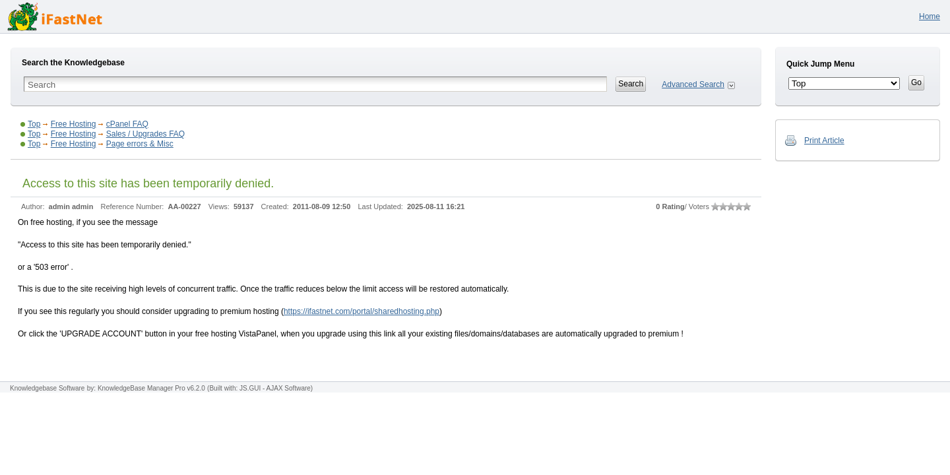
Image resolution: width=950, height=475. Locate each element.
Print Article (824, 140)
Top (34, 124)
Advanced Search (693, 84)
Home (929, 16)
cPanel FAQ (127, 124)
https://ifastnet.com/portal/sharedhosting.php (361, 311)
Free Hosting (73, 124)
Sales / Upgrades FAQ (145, 134)
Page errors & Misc (140, 143)
